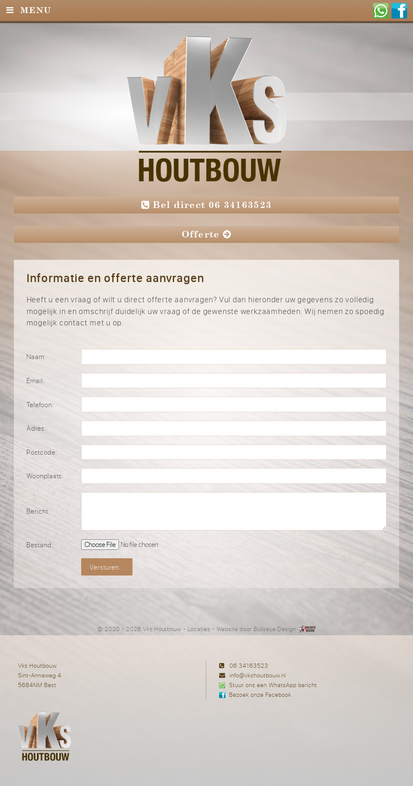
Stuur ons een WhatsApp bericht (273, 685)
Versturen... (107, 567)
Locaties (199, 629)
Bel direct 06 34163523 (206, 205)
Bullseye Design (275, 629)
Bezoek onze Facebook (260, 694)
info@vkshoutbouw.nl (258, 675)
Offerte (207, 234)
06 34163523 (249, 665)
